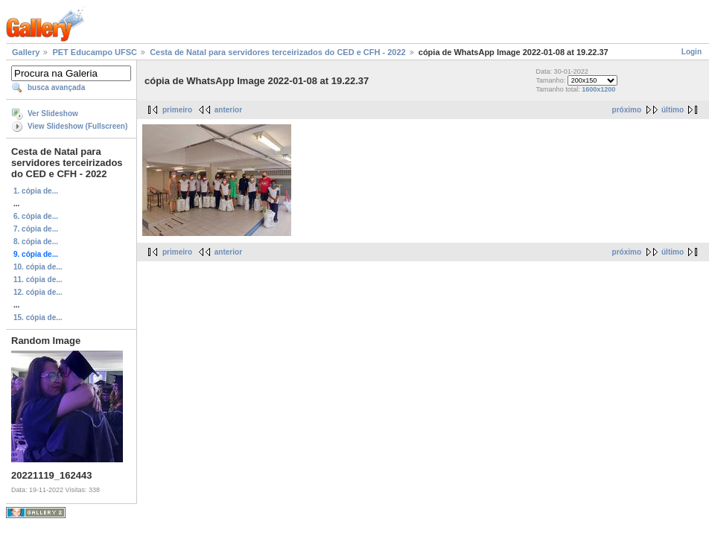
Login (691, 52)
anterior (228, 110)
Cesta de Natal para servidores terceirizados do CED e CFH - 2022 (278, 52)
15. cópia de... (38, 317)
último (672, 110)
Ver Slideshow (53, 113)
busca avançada (56, 87)
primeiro (177, 110)
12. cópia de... (38, 292)
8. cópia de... (35, 241)
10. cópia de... (38, 267)
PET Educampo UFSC (94, 52)
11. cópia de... (38, 279)
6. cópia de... (35, 216)
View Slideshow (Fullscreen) (77, 126)
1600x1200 (598, 89)
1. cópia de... (35, 191)
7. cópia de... (35, 229)
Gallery (25, 52)
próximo (626, 110)
